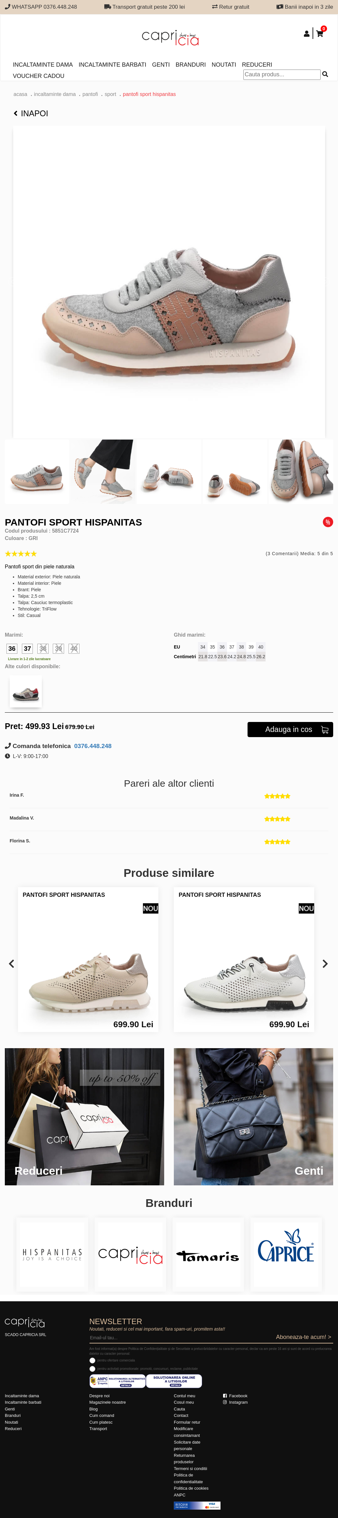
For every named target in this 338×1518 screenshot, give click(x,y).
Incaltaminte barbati (112, 65)
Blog (93, 1409)
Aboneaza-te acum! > (303, 1337)
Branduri (190, 65)
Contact (181, 1415)
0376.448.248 (92, 746)
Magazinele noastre (107, 1402)
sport (110, 94)
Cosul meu (184, 1402)
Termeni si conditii (190, 1468)
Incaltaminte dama (43, 65)
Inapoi (31, 113)
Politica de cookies (191, 1488)
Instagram (235, 1402)
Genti (161, 65)
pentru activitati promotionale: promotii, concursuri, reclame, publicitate (147, 1369)
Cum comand (101, 1415)
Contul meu (184, 1395)
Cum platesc (101, 1422)
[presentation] (11, 964)
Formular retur (187, 1422)
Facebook (235, 1395)
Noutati (223, 65)
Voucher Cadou (38, 76)
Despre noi (99, 1395)
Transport (98, 1428)
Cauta (179, 1409)
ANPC (179, 1495)
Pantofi (90, 94)
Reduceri (257, 65)
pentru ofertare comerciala (116, 1360)
